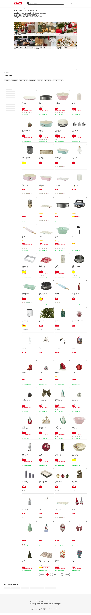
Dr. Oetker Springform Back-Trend (60, 116)
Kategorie (7, 80)
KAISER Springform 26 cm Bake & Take (77, 196)
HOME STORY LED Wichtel (25, 413)
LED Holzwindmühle (41, 413)
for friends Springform (41, 116)
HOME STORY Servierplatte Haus (43, 252)
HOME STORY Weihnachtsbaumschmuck (77, 359)
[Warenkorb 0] (76, 3)
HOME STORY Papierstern (42, 332)
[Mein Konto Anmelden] (71, 3)
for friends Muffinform (41, 223)
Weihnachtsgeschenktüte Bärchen (76, 332)
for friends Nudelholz (25, 223)
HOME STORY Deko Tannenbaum (60, 386)
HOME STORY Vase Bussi (58, 520)
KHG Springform (40, 89)
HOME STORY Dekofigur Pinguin (26, 440)
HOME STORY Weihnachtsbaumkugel (27, 116)
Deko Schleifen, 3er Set (41, 386)
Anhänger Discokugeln (74, 116)
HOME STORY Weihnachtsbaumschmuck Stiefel (29, 359)
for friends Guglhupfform (58, 89)
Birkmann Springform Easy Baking (76, 252)
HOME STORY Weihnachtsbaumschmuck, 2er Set (62, 332)
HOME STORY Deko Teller (42, 440)
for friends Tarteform (25, 89)
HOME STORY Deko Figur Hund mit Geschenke (45, 520)
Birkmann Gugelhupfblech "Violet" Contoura (45, 547)
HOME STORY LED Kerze (74, 89)
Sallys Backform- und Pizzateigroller (76, 223)
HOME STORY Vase (24, 196)
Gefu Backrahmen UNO (25, 252)
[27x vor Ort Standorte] (69, 3)
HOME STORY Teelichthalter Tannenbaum (28, 332)
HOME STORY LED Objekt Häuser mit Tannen (61, 359)
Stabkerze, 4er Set (57, 440)
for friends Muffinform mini (42, 196)
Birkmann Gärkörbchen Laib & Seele (76, 440)
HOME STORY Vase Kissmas (75, 547)
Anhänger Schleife (74, 520)
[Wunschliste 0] (74, 3)
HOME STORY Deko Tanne (25, 547)
